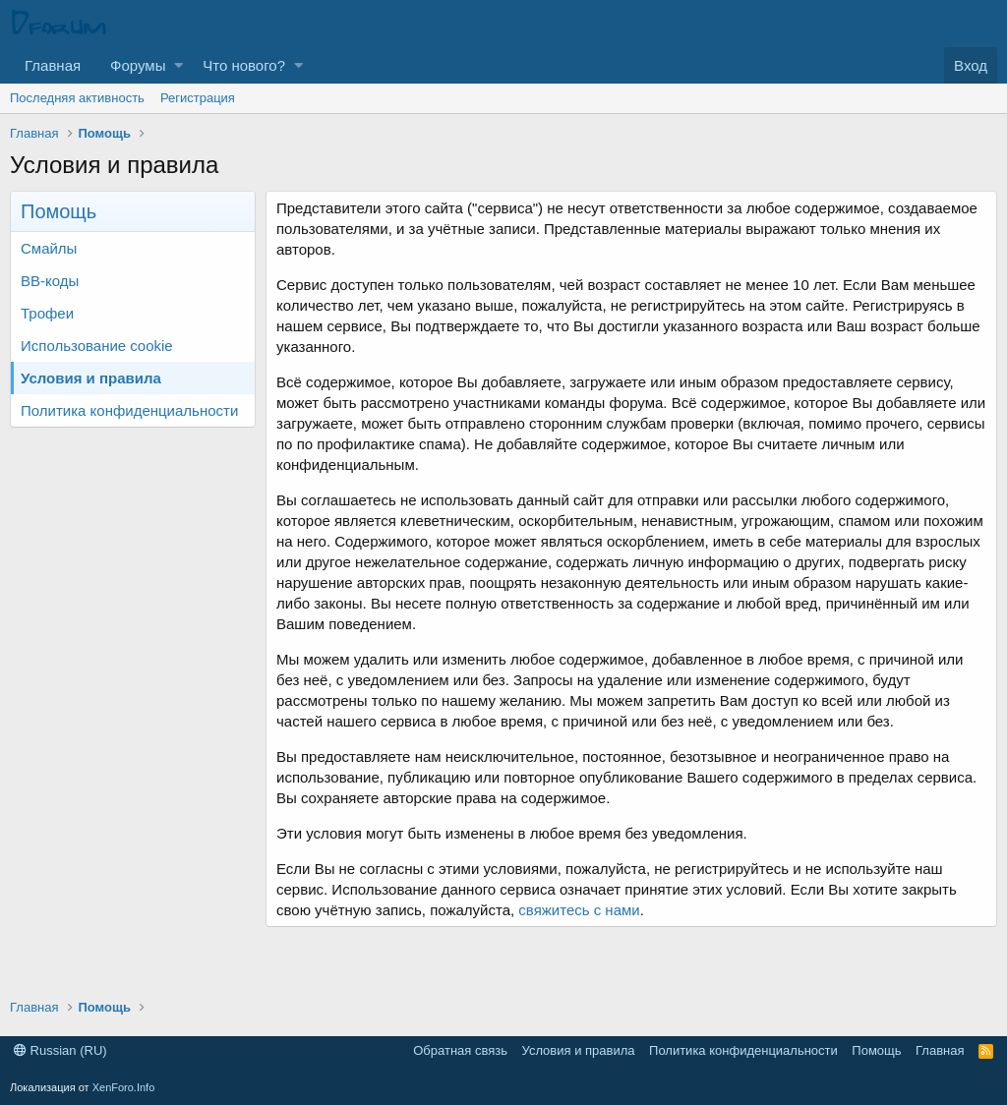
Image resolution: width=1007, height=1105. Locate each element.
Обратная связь (460, 1050)
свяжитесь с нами (578, 909)
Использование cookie (97, 345)
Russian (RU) (60, 1050)
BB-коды (50, 280)
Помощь (876, 1050)
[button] (178, 65)
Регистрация (197, 97)
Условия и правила (91, 378)
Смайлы (49, 248)
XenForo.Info (123, 1087)
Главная (53, 65)
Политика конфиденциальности (129, 410)
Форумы (137, 65)
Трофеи (47, 313)
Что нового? (244, 65)
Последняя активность (77, 97)
